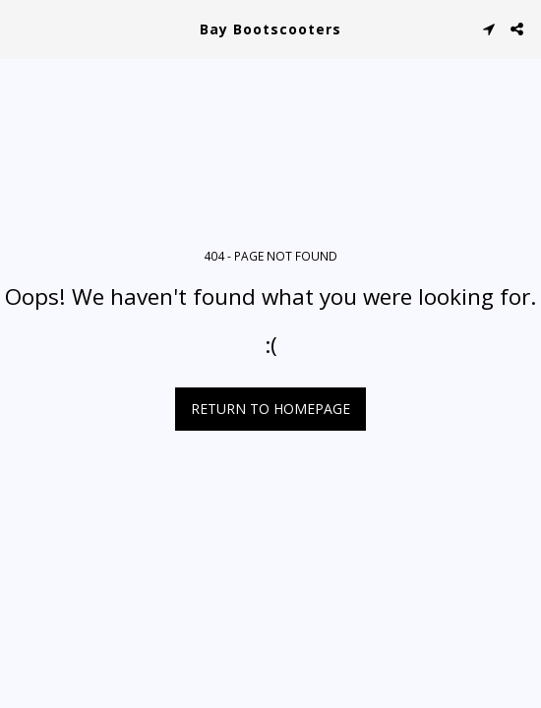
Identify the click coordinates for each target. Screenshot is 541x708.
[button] (21, 28)
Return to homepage (270, 408)
